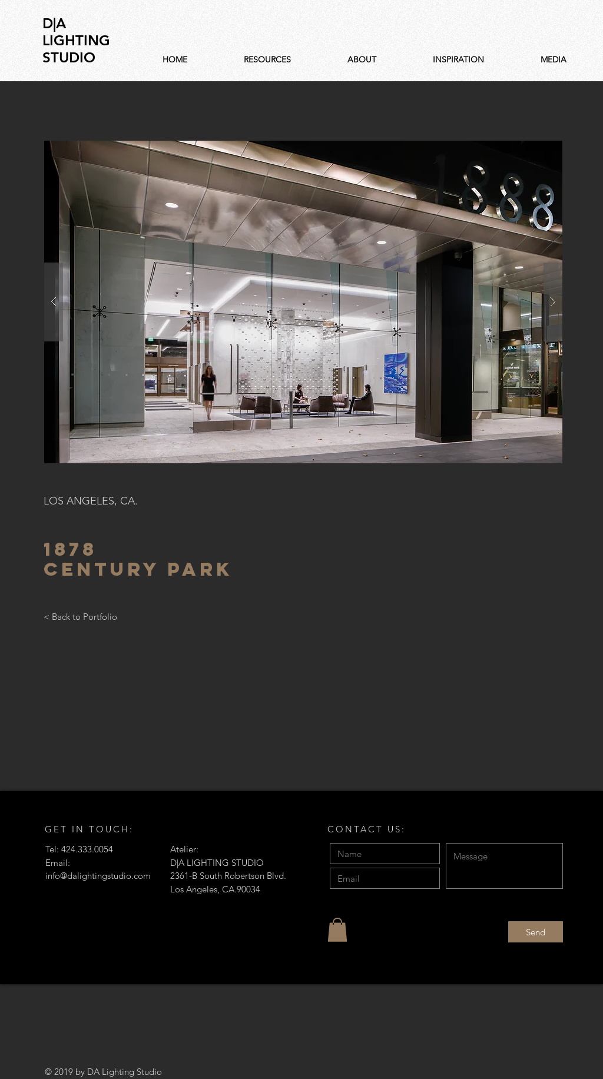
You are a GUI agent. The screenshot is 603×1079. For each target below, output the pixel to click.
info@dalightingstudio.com (98, 875)
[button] (303, 302)
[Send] (535, 931)
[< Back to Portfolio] (80, 616)
